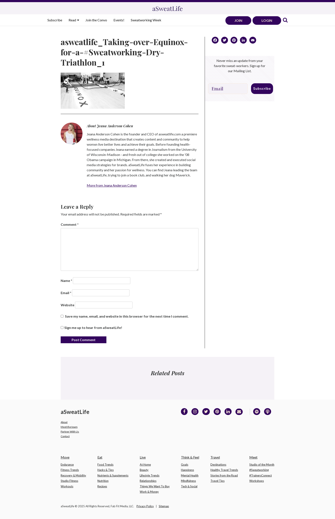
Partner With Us (70, 431)
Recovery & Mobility (73, 475)
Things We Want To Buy (155, 486)
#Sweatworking (259, 470)
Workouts (67, 486)
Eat (99, 457)
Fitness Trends (70, 470)
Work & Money (149, 491)
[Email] (228, 88)
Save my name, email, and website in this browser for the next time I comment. (127, 316)
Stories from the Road (224, 475)
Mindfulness (188, 480)
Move (65, 457)
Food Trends (105, 464)
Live (143, 457)
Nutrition (103, 480)
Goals (184, 464)
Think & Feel (190, 457)
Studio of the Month (261, 464)
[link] (285, 20)
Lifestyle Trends (149, 475)
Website (67, 305)
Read (73, 20)
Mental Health (189, 475)
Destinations (218, 464)
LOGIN (267, 20)
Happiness (187, 470)
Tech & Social (189, 486)
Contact (65, 436)
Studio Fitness (69, 480)
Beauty (144, 470)
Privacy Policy (145, 506)
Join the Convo (96, 20)
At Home (145, 464)
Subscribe (54, 20)
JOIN (238, 20)
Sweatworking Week (146, 20)
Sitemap (164, 506)
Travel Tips (217, 480)
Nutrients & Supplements (112, 475)
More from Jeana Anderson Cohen (112, 185)
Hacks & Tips (105, 470)
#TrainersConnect (260, 475)
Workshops (256, 480)
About (64, 422)
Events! (118, 20)
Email (66, 293)
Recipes (102, 486)
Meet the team (69, 426)
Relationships (148, 480)
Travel (215, 457)
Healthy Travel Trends (224, 470)
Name (66, 281)
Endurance (67, 464)
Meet (253, 457)
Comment (70, 224)
